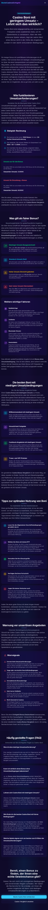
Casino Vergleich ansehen (24, 901)
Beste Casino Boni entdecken (24, 897)
